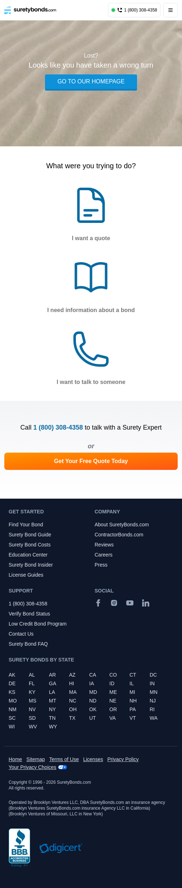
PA (132, 709)
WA (154, 718)
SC (12, 718)
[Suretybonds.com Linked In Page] (145, 603)
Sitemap (35, 759)
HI (71, 683)
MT (52, 701)
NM (13, 709)
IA (91, 683)
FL (32, 683)
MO (13, 701)
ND (92, 701)
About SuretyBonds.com (122, 524)
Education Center (28, 555)
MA (73, 692)
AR (52, 675)
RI (152, 709)
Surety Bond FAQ (28, 644)
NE (112, 701)
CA (92, 675)
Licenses (93, 759)
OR (113, 709)
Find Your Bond (26, 524)
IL (131, 683)
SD (32, 718)
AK (12, 675)
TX (72, 718)
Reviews (104, 545)
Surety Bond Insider (31, 565)
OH (73, 709)
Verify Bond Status (29, 614)
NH (133, 701)
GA (52, 683)
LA (52, 692)
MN (154, 692)
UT (92, 718)
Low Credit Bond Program (38, 624)
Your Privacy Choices (32, 767)
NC (72, 701)
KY (32, 692)
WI (12, 726)
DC (153, 675)
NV (32, 709)
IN (152, 683)
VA (112, 718)
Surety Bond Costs (30, 545)
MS (32, 701)
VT (132, 718)
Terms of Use (64, 759)
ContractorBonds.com (119, 534)
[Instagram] (114, 603)
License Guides (26, 575)
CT (132, 675)
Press (101, 565)
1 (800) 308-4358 (58, 427)
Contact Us (21, 634)
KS (12, 692)
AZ (72, 675)
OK (92, 709)
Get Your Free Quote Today (91, 461)
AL (32, 675)
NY (52, 709)
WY (53, 726)
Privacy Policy (122, 759)
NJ (153, 701)
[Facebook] (98, 603)
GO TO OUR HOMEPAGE (91, 81)
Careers (104, 555)
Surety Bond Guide (30, 534)
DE (12, 683)
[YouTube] (129, 603)
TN (52, 718)
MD (93, 692)
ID (111, 683)
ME (113, 692)
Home (15, 759)
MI (132, 692)
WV (33, 726)
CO (113, 675)
